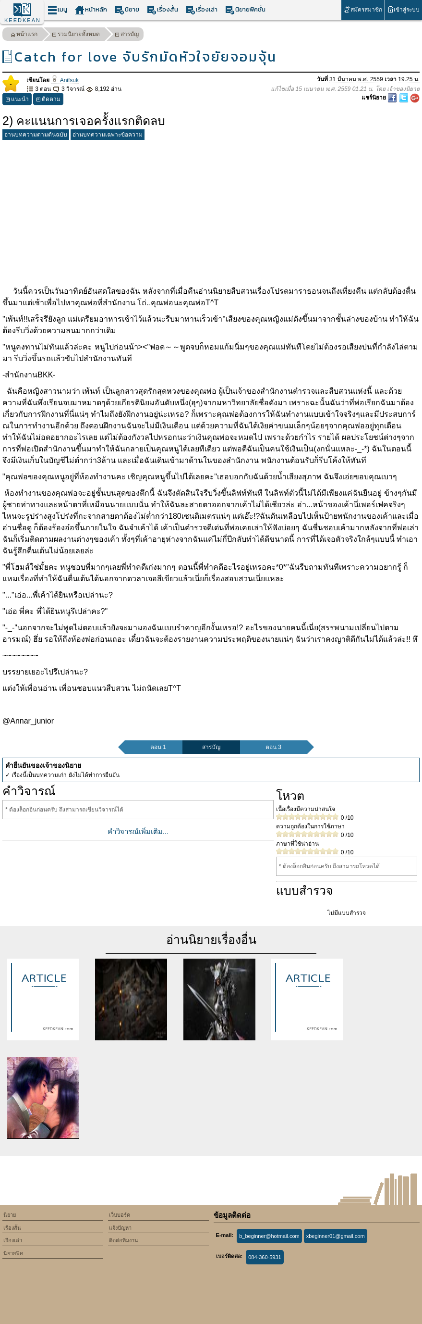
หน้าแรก (24, 35)
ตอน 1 (158, 747)
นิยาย (127, 10)
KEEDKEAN (22, 20)
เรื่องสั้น (162, 10)
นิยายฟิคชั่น (245, 10)
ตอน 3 (273, 747)
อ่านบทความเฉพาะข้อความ (107, 134)
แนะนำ (17, 100)
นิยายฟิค (13, 1253)
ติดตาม (48, 100)
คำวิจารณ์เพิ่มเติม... (138, 831)
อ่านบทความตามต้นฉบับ (35, 134)
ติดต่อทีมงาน (123, 1240)
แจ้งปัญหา (120, 1228)
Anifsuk (65, 80)
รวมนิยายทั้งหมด (76, 35)
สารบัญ (127, 35)
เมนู (57, 10)
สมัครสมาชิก (363, 9)
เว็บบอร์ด (119, 1215)
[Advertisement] (211, 211)
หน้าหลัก (91, 10)
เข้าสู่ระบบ (403, 9)
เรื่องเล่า (201, 10)
